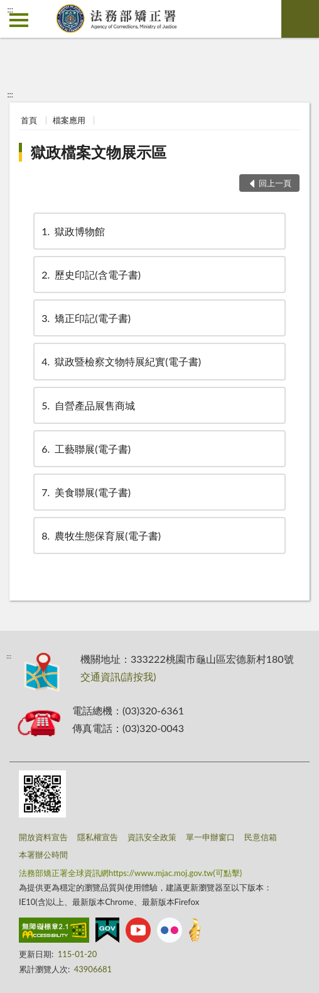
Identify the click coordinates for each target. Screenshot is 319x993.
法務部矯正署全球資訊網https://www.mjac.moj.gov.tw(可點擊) (130, 873)
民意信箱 (260, 837)
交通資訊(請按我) (118, 676)
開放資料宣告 (43, 837)
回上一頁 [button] (275, 183)
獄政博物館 (72, 231)
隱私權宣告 (97, 837)
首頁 (29, 120)
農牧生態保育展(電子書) (100, 535)
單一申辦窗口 (210, 837)
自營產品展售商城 (87, 405)
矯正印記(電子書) (85, 318)
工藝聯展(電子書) (85, 448)
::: (10, 9)
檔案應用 (69, 120)
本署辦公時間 (43, 855)
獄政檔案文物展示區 (98, 152)
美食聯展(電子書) (85, 492)
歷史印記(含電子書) (90, 274)
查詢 (300, 19)
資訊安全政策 (151, 837)
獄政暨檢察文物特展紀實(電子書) (120, 361)
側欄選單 (18, 20)
